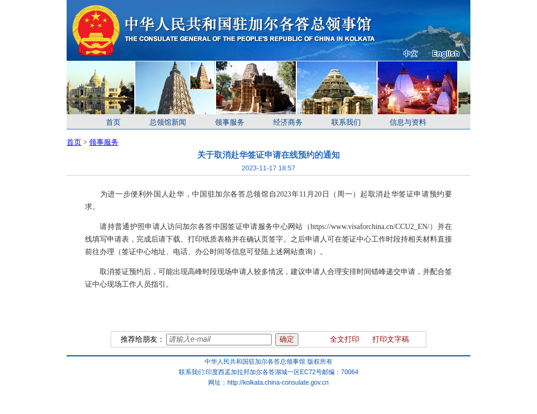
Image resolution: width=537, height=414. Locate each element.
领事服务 (229, 122)
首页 (113, 122)
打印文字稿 (390, 339)
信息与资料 (408, 122)
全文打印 (344, 339)
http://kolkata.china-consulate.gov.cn (277, 382)
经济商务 (288, 122)
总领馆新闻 (167, 122)
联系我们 (346, 122)
